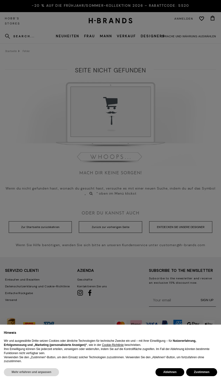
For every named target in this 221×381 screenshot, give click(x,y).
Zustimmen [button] (201, 372)
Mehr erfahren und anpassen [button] (31, 372)
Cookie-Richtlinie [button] (113, 345)
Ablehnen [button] (170, 372)
